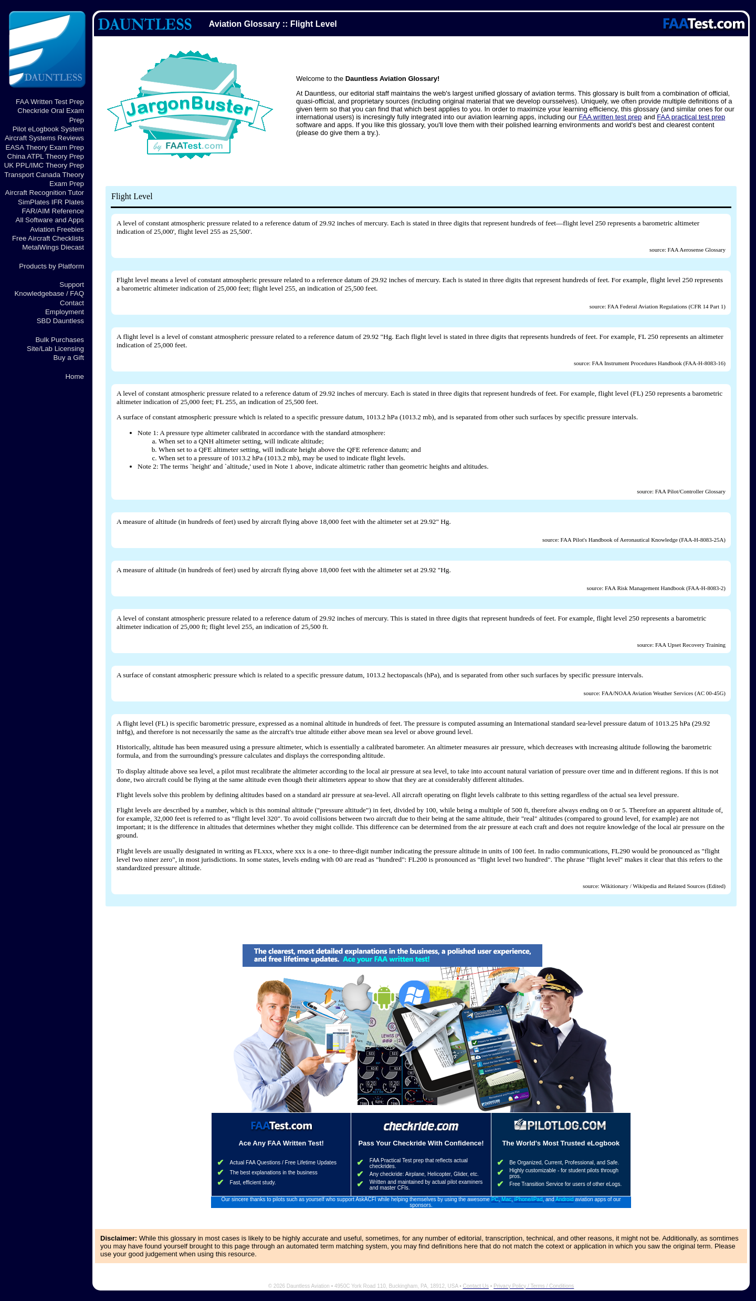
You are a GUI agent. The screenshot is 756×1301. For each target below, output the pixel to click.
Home (74, 376)
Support (71, 284)
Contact (72, 303)
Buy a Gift (68, 358)
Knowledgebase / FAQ (49, 293)
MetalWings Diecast (53, 247)
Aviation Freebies (57, 229)
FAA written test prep (610, 117)
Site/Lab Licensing (55, 349)
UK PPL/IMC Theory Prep (44, 165)
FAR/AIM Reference (53, 211)
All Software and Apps (50, 220)
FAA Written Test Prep (50, 102)
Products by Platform (51, 266)
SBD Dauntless (60, 321)
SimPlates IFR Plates (51, 202)
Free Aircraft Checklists (48, 238)
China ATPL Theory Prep (45, 156)
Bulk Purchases (59, 340)
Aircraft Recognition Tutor (44, 193)
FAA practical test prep (691, 117)
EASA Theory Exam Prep (45, 147)
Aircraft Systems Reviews (44, 138)
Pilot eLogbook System (48, 129)
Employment (64, 312)
